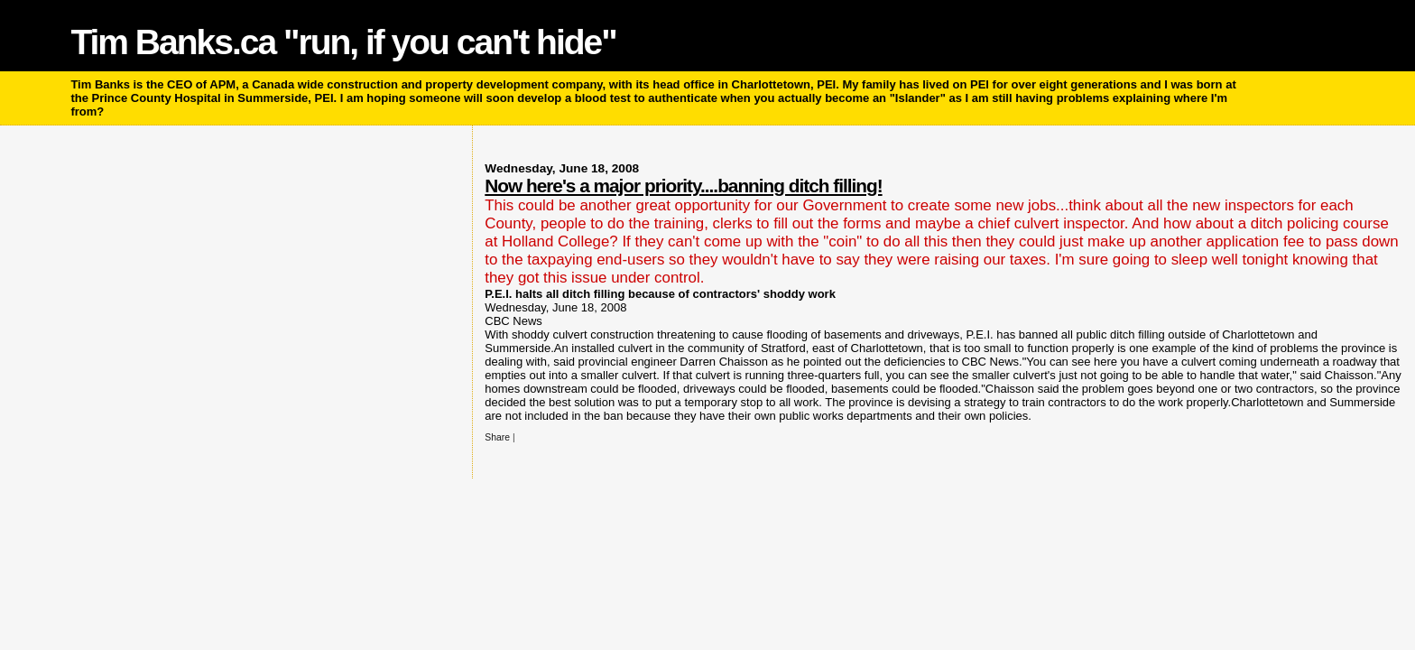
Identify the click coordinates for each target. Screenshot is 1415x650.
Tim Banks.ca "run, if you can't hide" (342, 42)
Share (497, 437)
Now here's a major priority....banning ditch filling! (683, 185)
